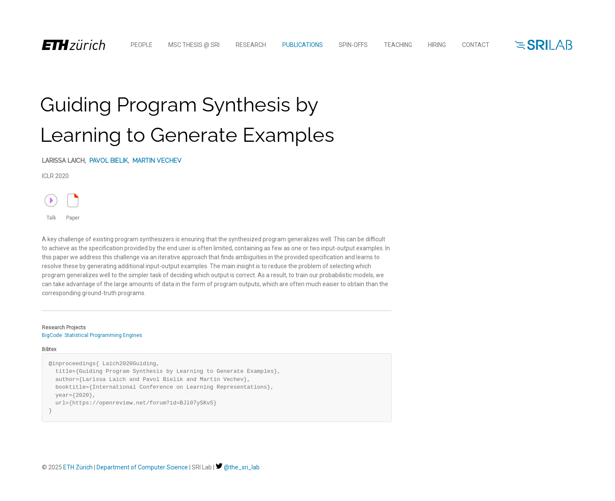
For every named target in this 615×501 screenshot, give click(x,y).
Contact (475, 44)
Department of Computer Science (142, 467)
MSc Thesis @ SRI (194, 44)
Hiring (437, 44)
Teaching (398, 44)
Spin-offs (353, 44)
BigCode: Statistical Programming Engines (92, 335)
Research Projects (64, 328)
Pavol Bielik (108, 160)
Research (251, 44)
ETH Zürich (78, 467)
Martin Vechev (157, 160)
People (141, 44)
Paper (73, 207)
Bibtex (49, 349)
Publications (302, 44)
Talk (51, 207)
